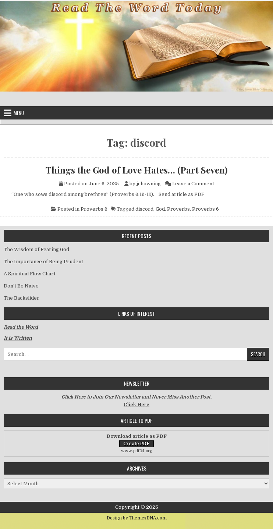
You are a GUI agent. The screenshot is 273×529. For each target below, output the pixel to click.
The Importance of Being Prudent (43, 261)
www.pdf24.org (136, 450)
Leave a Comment (193, 183)
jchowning (148, 183)
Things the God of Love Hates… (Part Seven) (136, 170)
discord (144, 209)
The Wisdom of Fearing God (36, 249)
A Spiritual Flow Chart (30, 273)
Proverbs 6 (94, 209)
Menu (19, 113)
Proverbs (178, 209)
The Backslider (21, 298)
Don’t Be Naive (21, 286)
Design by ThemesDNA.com (137, 518)
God (160, 209)
